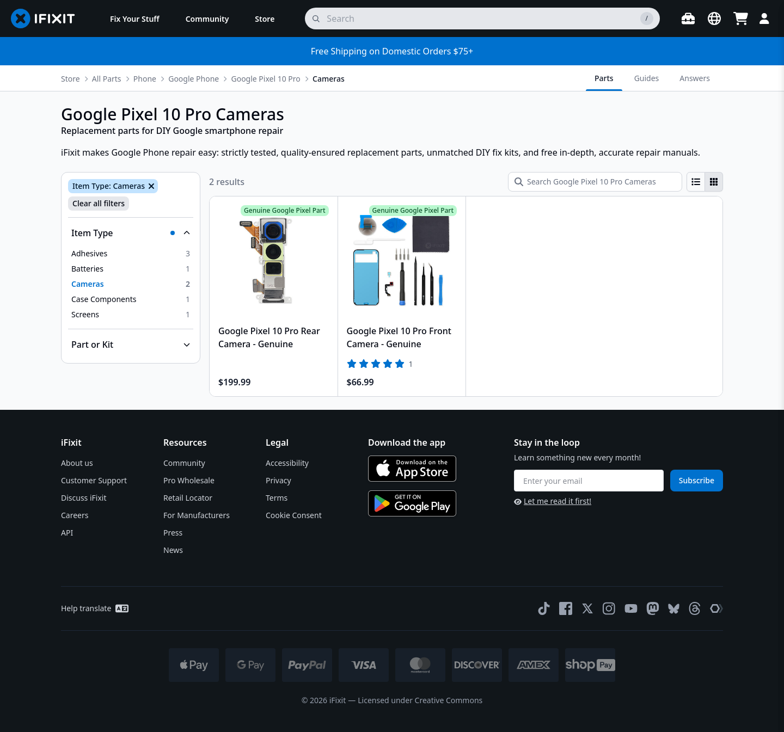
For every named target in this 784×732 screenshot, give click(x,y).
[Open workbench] (688, 18)
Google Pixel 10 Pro (265, 78)
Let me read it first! (552, 501)
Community (184, 463)
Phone (144, 78)
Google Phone (193, 78)
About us (77, 463)
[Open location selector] (714, 18)
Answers (694, 78)
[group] (705, 182)
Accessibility (287, 463)
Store (70, 78)
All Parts (106, 78)
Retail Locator (187, 498)
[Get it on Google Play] (412, 503)
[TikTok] (543, 608)
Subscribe (696, 480)
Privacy (278, 480)
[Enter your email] (589, 480)
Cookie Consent (294, 515)
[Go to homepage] (47, 18)
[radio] (696, 182)
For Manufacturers (196, 515)
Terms (276, 498)
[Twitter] (587, 608)
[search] (482, 18)
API (67, 532)
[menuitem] (135, 18)
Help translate (94, 608)
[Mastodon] (652, 608)
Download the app (406, 442)
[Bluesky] (673, 608)
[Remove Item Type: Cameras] (150, 186)
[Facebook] (565, 608)
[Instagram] (609, 608)
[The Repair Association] (716, 608)
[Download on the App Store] (412, 469)
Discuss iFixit (84, 498)
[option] (130, 253)
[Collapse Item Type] (130, 233)
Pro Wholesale (189, 480)
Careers (74, 515)
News (173, 550)
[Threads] (694, 608)
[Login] (764, 18)
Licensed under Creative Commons (420, 700)
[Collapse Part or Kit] (130, 344)
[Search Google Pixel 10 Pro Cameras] (595, 182)
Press (172, 532)
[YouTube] (631, 608)
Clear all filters (98, 203)
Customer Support (94, 480)
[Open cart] (740, 18)
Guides (646, 78)
